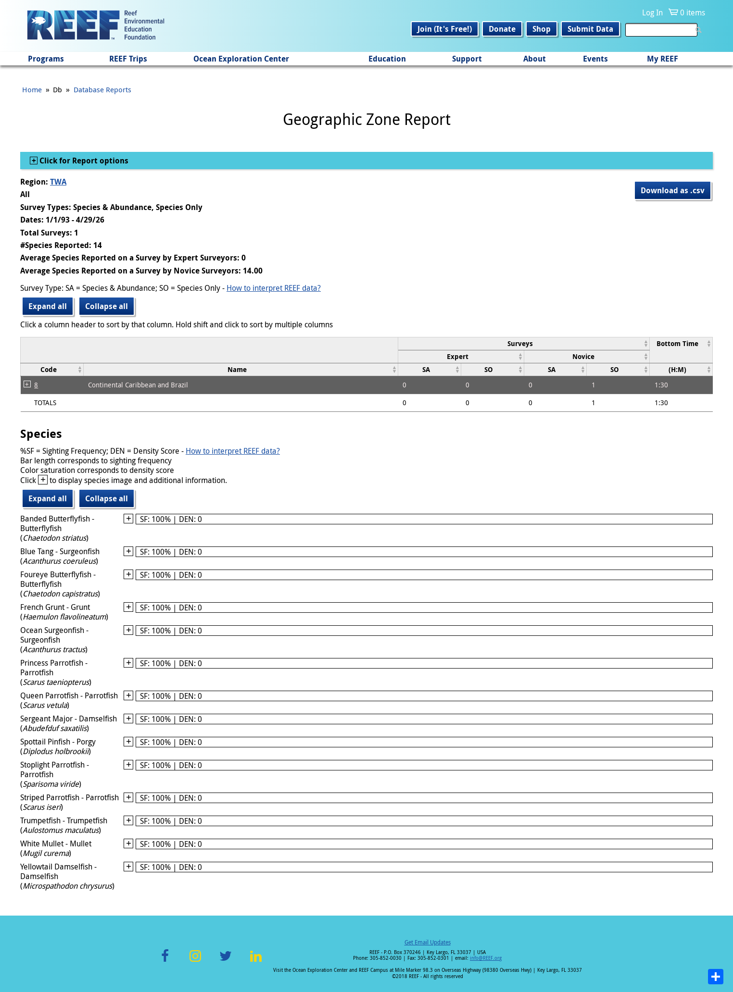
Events (595, 58)
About (534, 58)
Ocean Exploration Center (241, 58)
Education (387, 58)
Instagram (195, 961)
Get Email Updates (427, 942)
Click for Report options (83, 160)
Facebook (165, 961)
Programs (46, 58)
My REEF (662, 58)
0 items (692, 12)
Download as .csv (673, 190)
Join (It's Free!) (444, 29)
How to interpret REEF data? (274, 288)
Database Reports (102, 89)
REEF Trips (128, 58)
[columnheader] (523, 343)
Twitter (225, 961)
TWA (58, 181)
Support (467, 58)
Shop (541, 29)
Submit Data (590, 29)
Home (32, 89)
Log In (652, 12)
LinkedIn (256, 961)
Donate (502, 29)
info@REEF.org (486, 958)
